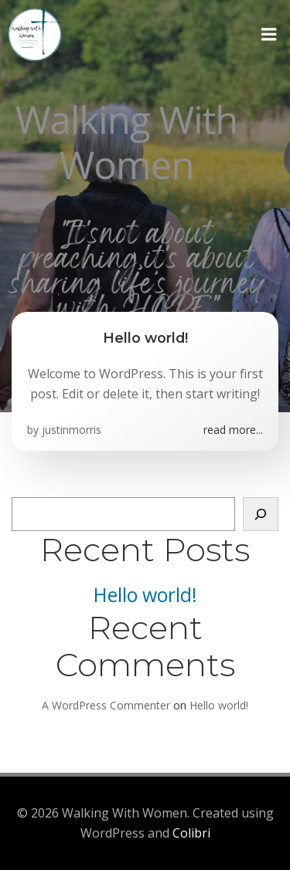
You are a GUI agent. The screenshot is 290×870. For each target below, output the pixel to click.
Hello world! (145, 595)
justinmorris (71, 429)
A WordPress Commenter (106, 705)
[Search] (260, 514)
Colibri (191, 832)
